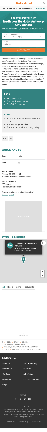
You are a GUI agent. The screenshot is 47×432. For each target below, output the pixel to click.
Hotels (40, 9)
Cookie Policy (36, 422)
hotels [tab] (10, 287)
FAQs (4, 384)
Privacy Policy (23, 422)
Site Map (27, 369)
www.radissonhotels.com (20, 177)
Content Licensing (31, 379)
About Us (6, 363)
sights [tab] (18, 287)
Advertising (28, 374)
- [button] (42, 275)
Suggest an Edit (8, 195)
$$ (11, 138)
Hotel (5, 138)
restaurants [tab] (29, 287)
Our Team (6, 374)
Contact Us (7, 369)
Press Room (7, 379)
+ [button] (42, 272)
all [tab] (4, 287)
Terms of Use (11, 422)
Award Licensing (30, 363)
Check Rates (23, 50)
